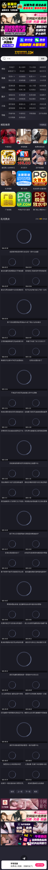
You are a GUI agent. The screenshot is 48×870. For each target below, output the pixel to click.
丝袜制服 (22, 80)
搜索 (42, 58)
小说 (3, 106)
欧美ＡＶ (32, 76)
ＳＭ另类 (43, 80)
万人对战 (32, 67)
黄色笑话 (32, 108)
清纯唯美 (22, 99)
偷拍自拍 (22, 86)
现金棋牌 (32, 71)
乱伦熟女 (32, 89)
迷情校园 (12, 108)
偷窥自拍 (12, 95)
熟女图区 (32, 99)
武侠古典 (43, 104)
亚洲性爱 (12, 86)
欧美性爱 (43, 86)
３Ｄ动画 (43, 76)
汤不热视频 (43, 113)
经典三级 (22, 89)
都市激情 (12, 104)
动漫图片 (43, 95)
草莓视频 (32, 113)
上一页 (20, 791)
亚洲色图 (22, 95)
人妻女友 (32, 104)
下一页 (28, 791)
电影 (3, 87)
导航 (3, 115)
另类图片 (43, 99)
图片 (3, 96)
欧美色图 (32, 95)
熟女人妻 (12, 80)
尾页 (35, 791)
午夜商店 (22, 113)
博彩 (3, 69)
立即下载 (40, 865)
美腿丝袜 (12, 99)
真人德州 (22, 67)
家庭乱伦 (22, 104)
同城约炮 (12, 113)
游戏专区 (43, 67)
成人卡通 (32, 86)
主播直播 (32, 80)
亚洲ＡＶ (12, 76)
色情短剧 (22, 117)
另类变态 (43, 89)
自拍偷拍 (22, 76)
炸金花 (22, 71)
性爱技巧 (43, 108)
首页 (12, 791)
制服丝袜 (12, 89)
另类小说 (22, 108)
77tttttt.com (24, 52)
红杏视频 (12, 117)
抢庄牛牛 (43, 71)
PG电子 (12, 67)
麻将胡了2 (12, 71)
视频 (3, 78)
